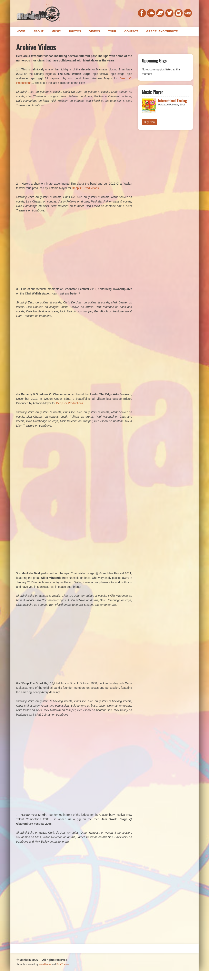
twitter (169, 13)
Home (21, 31)
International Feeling (172, 100)
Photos (75, 31)
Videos (94, 31)
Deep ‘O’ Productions (85, 188)
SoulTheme (62, 964)
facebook (142, 13)
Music (56, 31)
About (38, 31)
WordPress (45, 964)
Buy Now (149, 122)
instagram (179, 13)
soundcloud (151, 13)
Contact (131, 31)
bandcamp (160, 13)
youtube (188, 13)
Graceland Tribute (162, 31)
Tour (112, 31)
